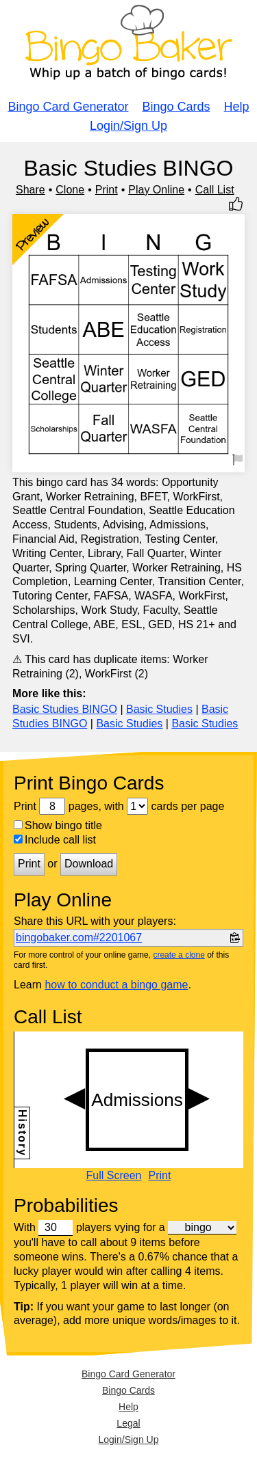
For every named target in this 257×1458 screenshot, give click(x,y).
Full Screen (114, 1175)
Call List (214, 189)
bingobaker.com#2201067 (79, 937)
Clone (70, 189)
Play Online (156, 189)
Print (106, 189)
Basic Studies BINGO (64, 709)
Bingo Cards (176, 106)
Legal (128, 1423)
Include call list (55, 840)
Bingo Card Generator (68, 106)
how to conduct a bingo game (116, 984)
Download (88, 863)
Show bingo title (58, 825)
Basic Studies (159, 709)
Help (236, 106)
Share (30, 189)
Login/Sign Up (128, 126)
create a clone (178, 955)
